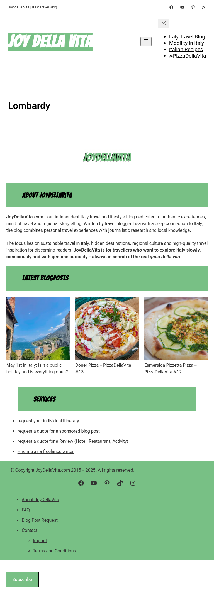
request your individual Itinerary (48, 421)
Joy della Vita (50, 41)
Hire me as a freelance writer (46, 451)
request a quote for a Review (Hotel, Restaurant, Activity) (73, 441)
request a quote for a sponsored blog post (59, 431)
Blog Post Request (40, 520)
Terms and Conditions (54, 550)
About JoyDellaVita (40, 499)
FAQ (26, 510)
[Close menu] (163, 23)
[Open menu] (146, 41)
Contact (29, 530)
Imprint (40, 540)
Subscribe (22, 579)
